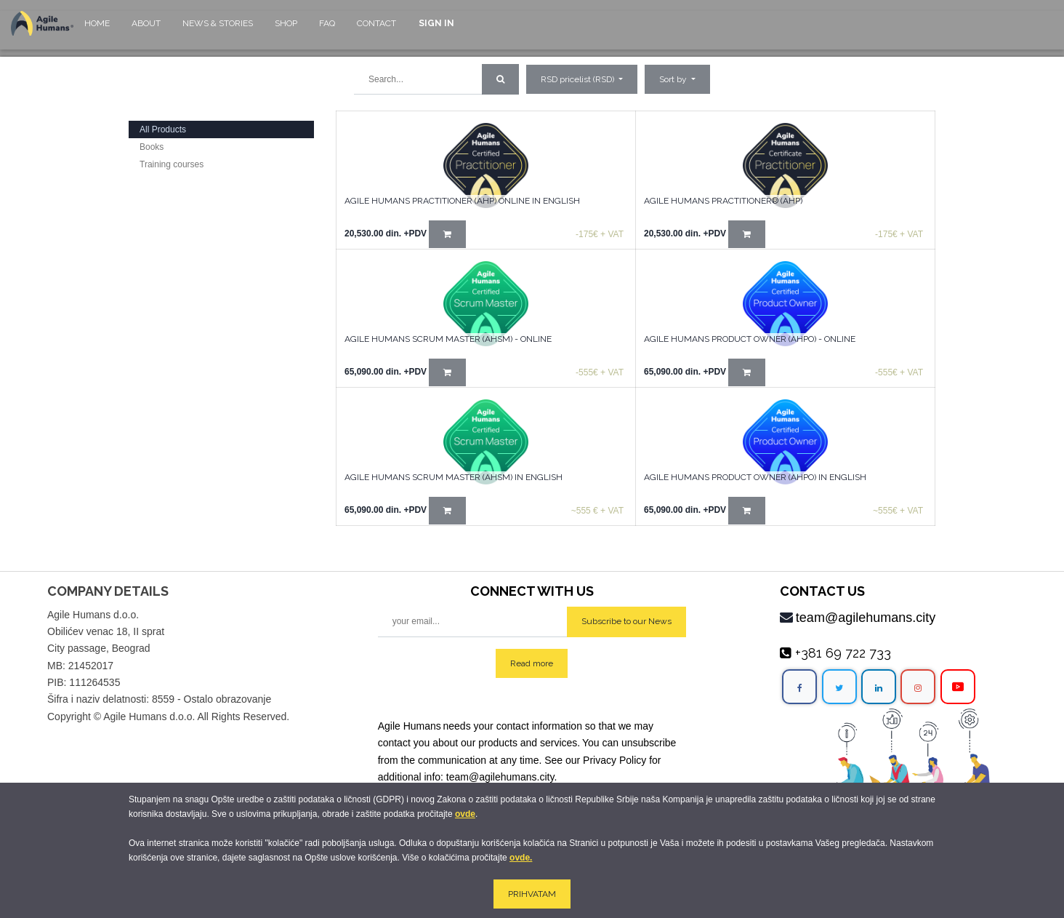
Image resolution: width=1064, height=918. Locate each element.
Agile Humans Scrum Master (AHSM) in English (453, 477)
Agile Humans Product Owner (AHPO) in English (755, 477)
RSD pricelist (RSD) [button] (578, 79)
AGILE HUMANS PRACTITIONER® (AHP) (723, 201)
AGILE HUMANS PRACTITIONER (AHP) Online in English (462, 201)
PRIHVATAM (532, 894)
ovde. (520, 858)
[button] (677, 79)
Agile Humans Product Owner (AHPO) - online (749, 339)
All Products (163, 129)
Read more (531, 663)
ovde (465, 814)
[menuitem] (97, 30)
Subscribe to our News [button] (626, 621)
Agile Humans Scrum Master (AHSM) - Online (448, 339)
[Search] (500, 79)
